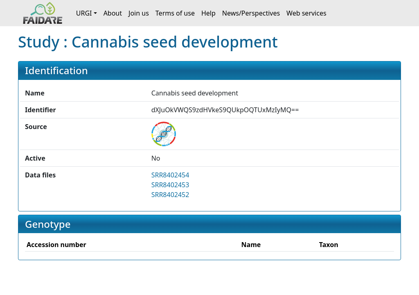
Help (208, 13)
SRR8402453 (170, 184)
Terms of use (175, 13)
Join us (138, 13)
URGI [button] (84, 13)
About (113, 13)
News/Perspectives (251, 13)
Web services (306, 13)
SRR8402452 (170, 194)
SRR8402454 (170, 174)
